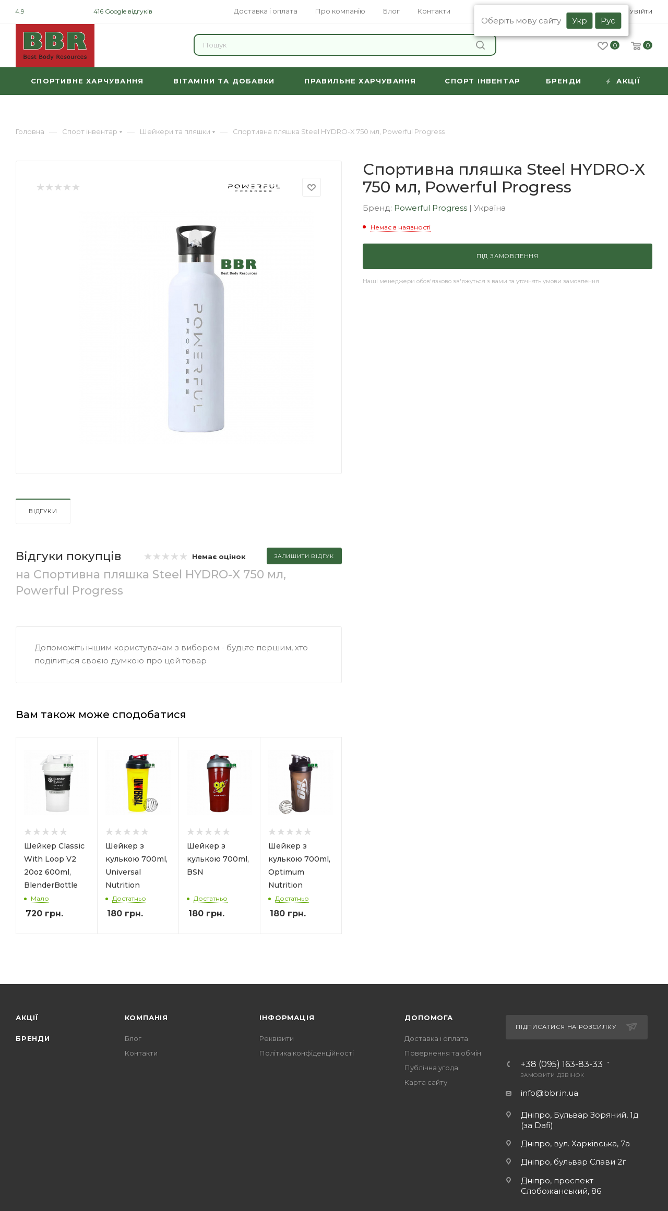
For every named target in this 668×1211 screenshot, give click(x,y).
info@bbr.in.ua (549, 1093)
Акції (27, 1017)
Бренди (33, 1038)
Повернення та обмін (442, 1053)
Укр (579, 21)
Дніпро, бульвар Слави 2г (573, 1162)
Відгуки (43, 511)
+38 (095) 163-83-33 (562, 1064)
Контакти (141, 1053)
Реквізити (276, 1038)
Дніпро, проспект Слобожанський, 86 (561, 1186)
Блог (133, 1038)
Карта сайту (425, 1082)
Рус (608, 21)
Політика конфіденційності (306, 1053)
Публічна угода (431, 1067)
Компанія (146, 1017)
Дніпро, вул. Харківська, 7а (575, 1143)
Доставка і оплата (436, 1038)
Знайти (480, 45)
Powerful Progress (431, 208)
